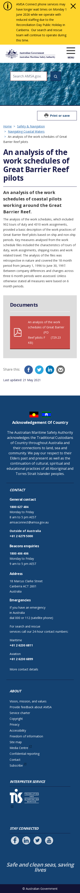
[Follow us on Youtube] (49, 840)
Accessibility (18, 730)
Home (7, 126)
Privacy (14, 724)
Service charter (20, 713)
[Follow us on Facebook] (15, 840)
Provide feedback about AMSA (31, 707)
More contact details (24, 669)
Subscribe (16, 765)
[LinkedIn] (50, 369)
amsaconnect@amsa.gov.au (29, 522)
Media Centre (19, 748)
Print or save (60, 116)
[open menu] (71, 51)
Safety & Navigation (31, 126)
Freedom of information (26, 736)
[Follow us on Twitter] (37, 840)
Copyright (16, 719)
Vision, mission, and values (28, 701)
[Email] (60, 369)
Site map (16, 742)
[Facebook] (28, 369)
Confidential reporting (24, 754)
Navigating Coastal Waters (26, 131)
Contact (15, 760)
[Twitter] (39, 369)
